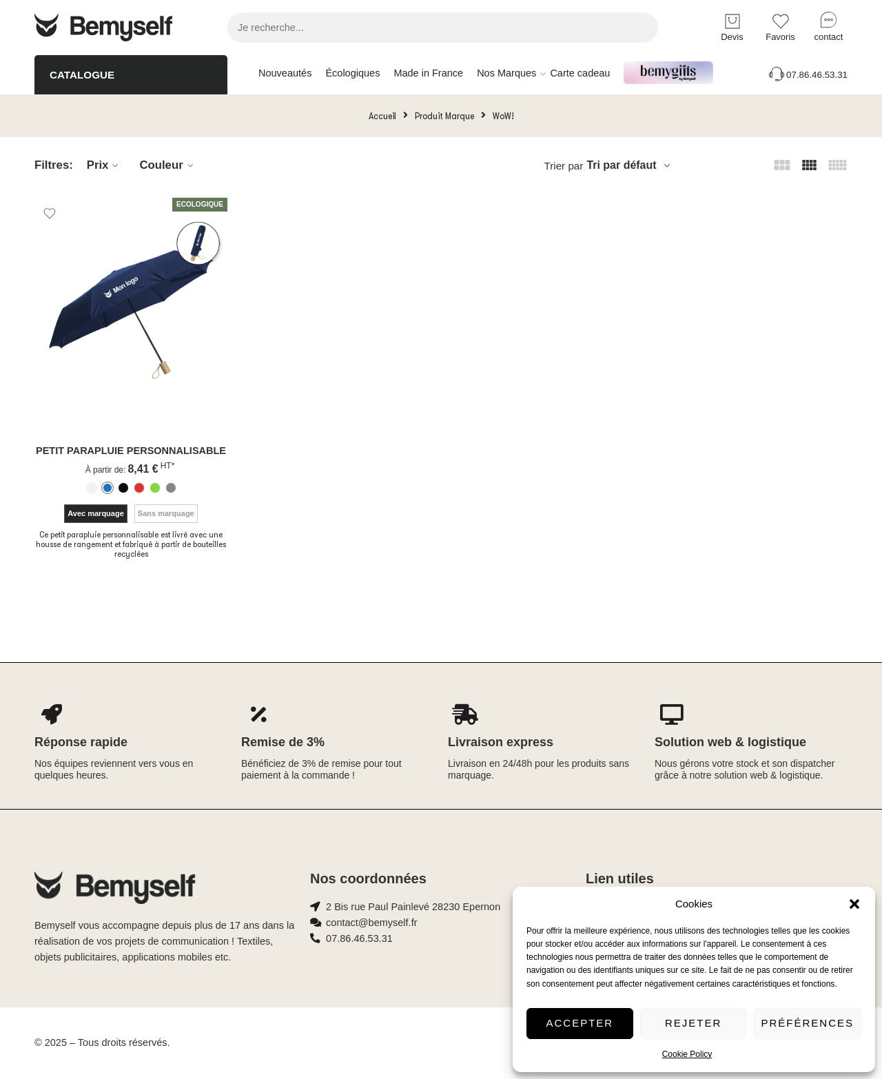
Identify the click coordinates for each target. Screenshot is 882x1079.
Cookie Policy (687, 1054)
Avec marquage (96, 513)
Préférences (807, 1023)
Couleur (167, 165)
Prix (105, 165)
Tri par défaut (621, 165)
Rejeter (693, 1023)
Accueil (382, 115)
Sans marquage (166, 513)
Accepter (580, 1023)
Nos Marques (506, 74)
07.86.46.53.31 (807, 74)
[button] (854, 904)
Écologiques (352, 73)
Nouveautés (284, 73)
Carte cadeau (580, 73)
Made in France (428, 73)
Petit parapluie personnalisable (131, 450)
